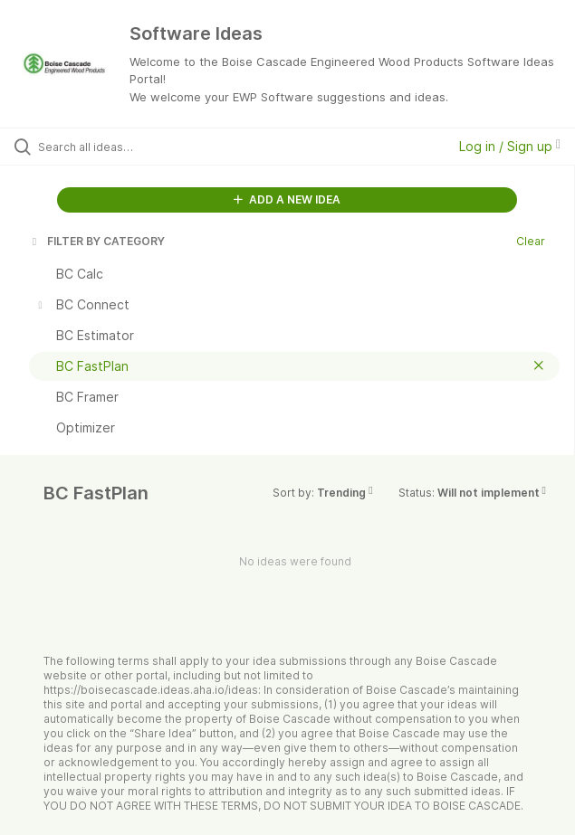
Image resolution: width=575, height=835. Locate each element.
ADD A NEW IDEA (287, 199)
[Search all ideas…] (141, 146)
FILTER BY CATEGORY (97, 241)
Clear (530, 241)
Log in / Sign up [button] (510, 146)
